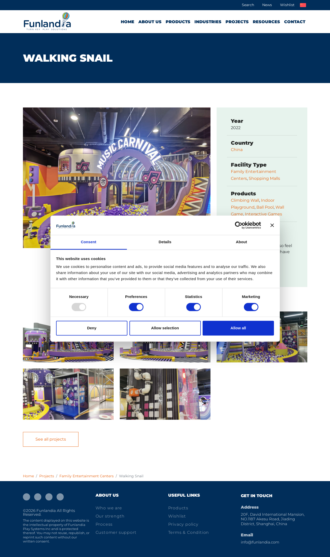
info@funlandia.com (260, 542)
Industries (207, 21)
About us (150, 21)
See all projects (50, 439)
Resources (266, 21)
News (267, 5)
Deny (92, 328)
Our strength (110, 516)
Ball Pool (265, 207)
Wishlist (287, 5)
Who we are (109, 508)
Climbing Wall (245, 200)
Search (248, 5)
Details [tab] (165, 242)
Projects (237, 21)
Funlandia (46, 510)
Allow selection (165, 328)
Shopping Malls (264, 178)
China (237, 149)
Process (104, 524)
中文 (303, 5)
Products (178, 21)
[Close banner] (272, 225)
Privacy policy (183, 524)
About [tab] (241, 242)
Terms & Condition (188, 532)
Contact (294, 21)
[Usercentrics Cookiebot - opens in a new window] (238, 225)
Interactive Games (263, 214)
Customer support (116, 532)
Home (127, 21)
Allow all (238, 328)
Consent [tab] (88, 242)
